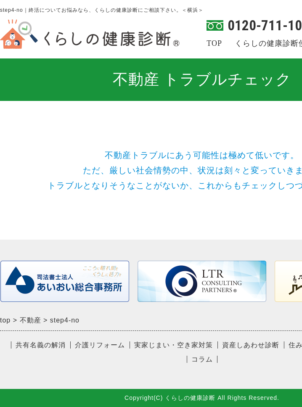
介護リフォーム (100, 345)
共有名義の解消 (41, 345)
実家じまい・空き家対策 (173, 345)
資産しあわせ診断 (250, 345)
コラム (202, 359)
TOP (214, 43)
